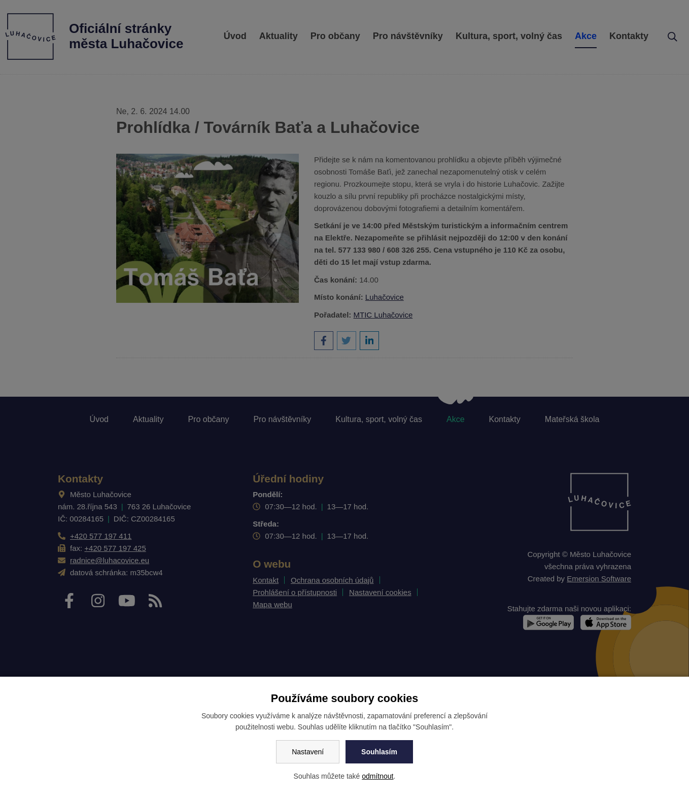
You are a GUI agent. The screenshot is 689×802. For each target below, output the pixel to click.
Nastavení (308, 752)
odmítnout (377, 776)
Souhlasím (379, 752)
